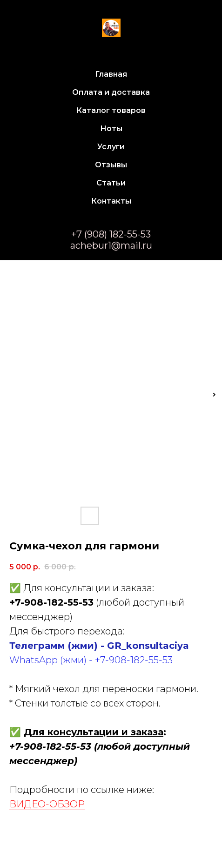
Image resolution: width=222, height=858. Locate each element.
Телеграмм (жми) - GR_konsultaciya (99, 645)
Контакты (111, 201)
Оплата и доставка (111, 92)
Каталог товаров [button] (111, 110)
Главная (111, 74)
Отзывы (111, 164)
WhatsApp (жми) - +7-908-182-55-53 (91, 660)
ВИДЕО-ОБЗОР (47, 804)
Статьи (111, 182)
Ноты (111, 128)
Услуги (111, 146)
